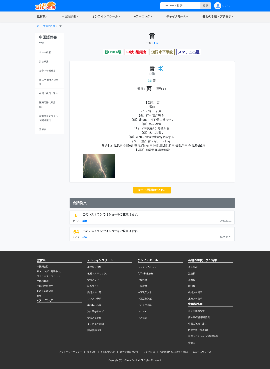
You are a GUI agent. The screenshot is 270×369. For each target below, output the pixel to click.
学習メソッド (94, 279)
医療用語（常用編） (198, 330)
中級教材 (142, 279)
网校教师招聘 (94, 330)
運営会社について (129, 351)
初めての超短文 (45, 290)
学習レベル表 (94, 305)
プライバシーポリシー (70, 351)
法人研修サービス (96, 311)
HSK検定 (142, 317)
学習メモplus (94, 317)
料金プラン (93, 286)
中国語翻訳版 (145, 298)
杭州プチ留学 (195, 292)
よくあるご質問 (95, 324)
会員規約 (91, 351)
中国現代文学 (145, 292)
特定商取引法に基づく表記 (174, 351)
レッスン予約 (94, 298)
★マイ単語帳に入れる (152, 190)
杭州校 (191, 286)
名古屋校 (193, 267)
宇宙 (155, 42)
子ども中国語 (145, 305)
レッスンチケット (147, 267)
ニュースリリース (202, 351)
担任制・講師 (94, 267)
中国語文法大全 (45, 286)
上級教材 (142, 286)
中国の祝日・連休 (197, 323)
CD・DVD (143, 311)
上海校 (191, 279)
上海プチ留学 (195, 298)
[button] (42, 16)
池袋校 (191, 273)
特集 (39, 295)
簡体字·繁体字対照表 (199, 317)
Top (37, 26)
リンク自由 (149, 351)
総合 (85, 220)
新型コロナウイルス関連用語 (203, 336)
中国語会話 (43, 266)
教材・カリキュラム (97, 273)
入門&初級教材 (145, 273)
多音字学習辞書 (196, 311)
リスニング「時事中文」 (50, 271)
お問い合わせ (108, 351)
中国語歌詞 (43, 281)
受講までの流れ (95, 292)
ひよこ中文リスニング (48, 276)
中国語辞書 (49, 26)
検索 (206, 5)
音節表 (191, 342)
